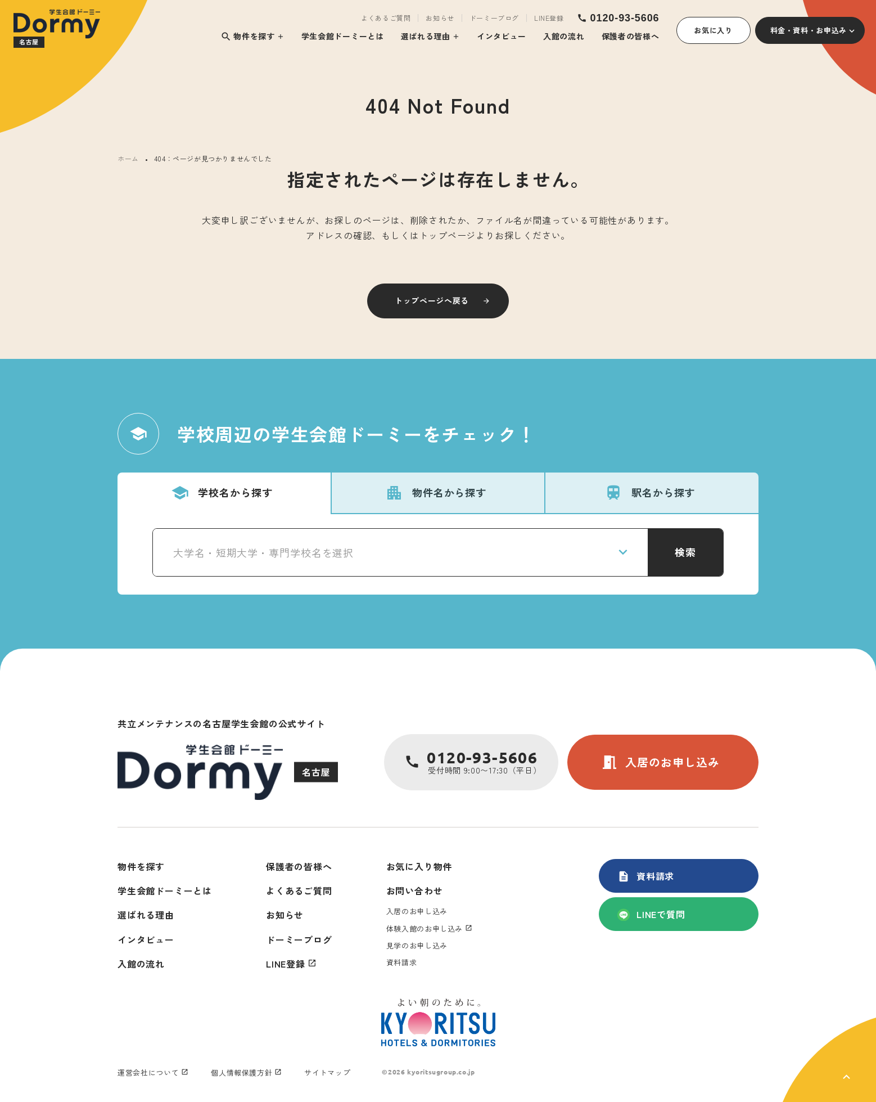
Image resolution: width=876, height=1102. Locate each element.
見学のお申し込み (417, 945)
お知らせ (440, 18)
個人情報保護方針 (241, 1072)
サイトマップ (327, 1072)
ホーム (128, 158)
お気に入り (713, 30)
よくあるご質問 (385, 18)
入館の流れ (564, 36)
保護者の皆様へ (631, 36)
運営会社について (148, 1072)
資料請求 (645, 876)
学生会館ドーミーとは (342, 36)
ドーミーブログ (494, 18)
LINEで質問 (651, 914)
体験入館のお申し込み (424, 928)
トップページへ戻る (432, 300)
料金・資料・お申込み (808, 30)
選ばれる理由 (425, 36)
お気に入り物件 (419, 866)
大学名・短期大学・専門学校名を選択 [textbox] (263, 552)
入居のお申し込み (660, 762)
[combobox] (400, 552)
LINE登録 (549, 18)
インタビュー (501, 36)
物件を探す (247, 36)
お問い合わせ (414, 890)
